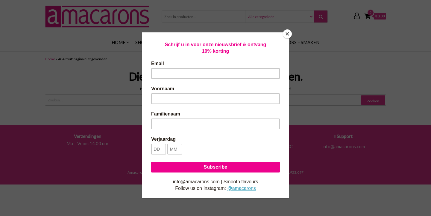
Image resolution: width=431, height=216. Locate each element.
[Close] (287, 33)
